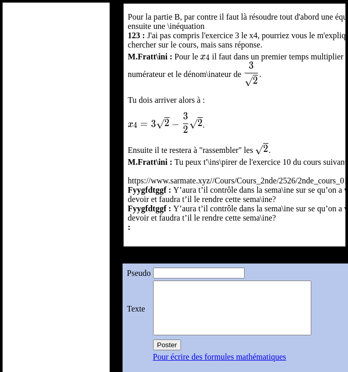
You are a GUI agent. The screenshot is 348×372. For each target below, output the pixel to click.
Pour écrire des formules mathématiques (219, 356)
